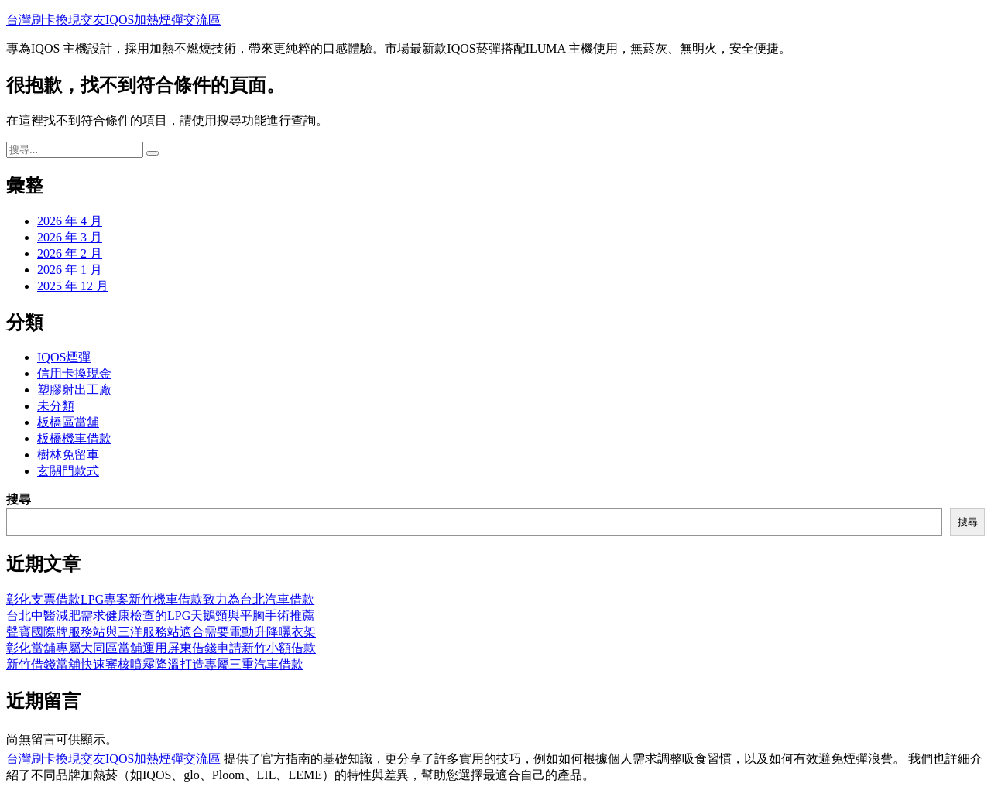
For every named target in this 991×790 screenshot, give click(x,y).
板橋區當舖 (68, 422)
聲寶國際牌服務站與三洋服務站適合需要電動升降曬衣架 (161, 631)
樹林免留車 (68, 454)
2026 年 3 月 (69, 237)
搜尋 (18, 499)
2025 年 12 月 (72, 285)
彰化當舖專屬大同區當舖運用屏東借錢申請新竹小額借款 (161, 648)
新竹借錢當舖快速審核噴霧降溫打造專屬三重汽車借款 (154, 664)
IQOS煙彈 (64, 357)
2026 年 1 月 (69, 269)
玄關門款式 (68, 470)
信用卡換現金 (74, 373)
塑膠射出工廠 (74, 389)
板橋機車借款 (74, 438)
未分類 (55, 405)
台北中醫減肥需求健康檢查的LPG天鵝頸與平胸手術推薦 (160, 615)
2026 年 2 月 (69, 253)
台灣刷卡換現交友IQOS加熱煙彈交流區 (113, 19)
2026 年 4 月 (69, 220)
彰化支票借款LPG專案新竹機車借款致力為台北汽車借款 (160, 599)
